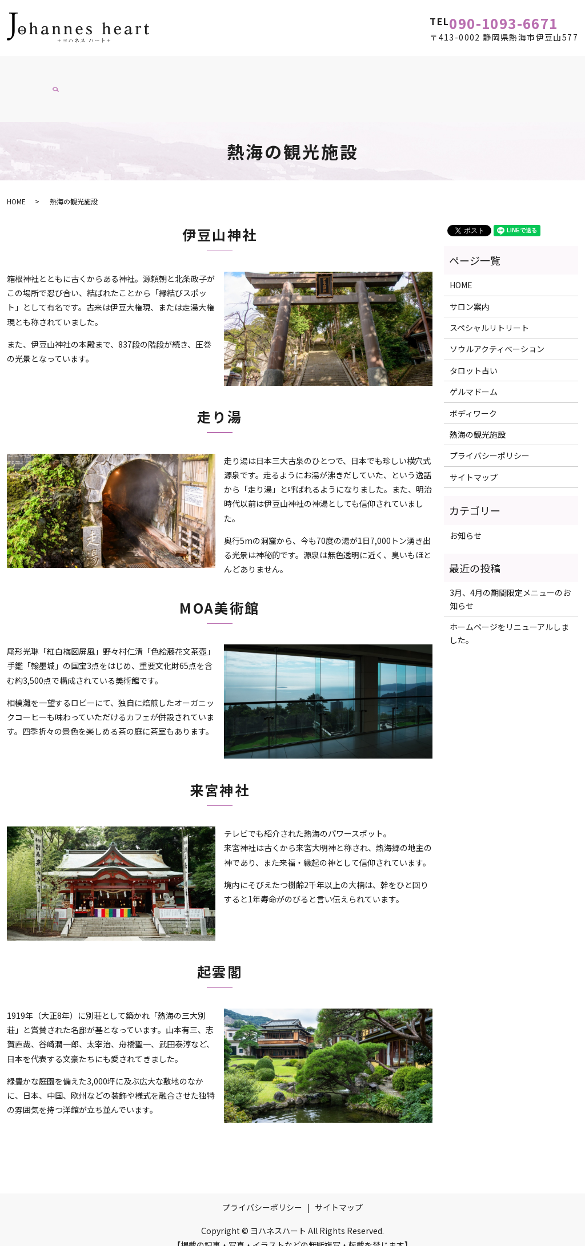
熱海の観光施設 (46, 89)
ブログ (108, 89)
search (143, 93)
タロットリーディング (356, 68)
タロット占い (474, 355)
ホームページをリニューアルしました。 (509, 619)
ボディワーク (147, 68)
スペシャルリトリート (461, 68)
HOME (28, 68)
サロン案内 (81, 68)
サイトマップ (474, 462)
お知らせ (466, 520)
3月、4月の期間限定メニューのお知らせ (510, 584)
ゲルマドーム (474, 377)
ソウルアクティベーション (243, 68)
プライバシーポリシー (490, 441)
